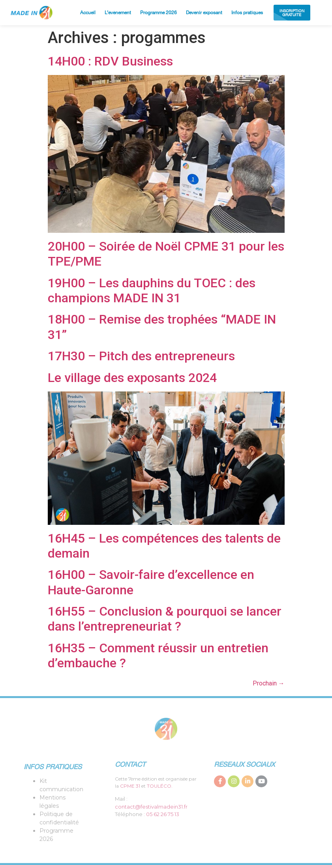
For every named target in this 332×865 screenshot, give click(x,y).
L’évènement (118, 12)
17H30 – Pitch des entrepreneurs (141, 355)
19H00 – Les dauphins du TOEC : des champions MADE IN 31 (151, 290)
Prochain (269, 683)
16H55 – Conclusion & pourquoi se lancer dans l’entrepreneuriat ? (164, 619)
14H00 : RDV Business (110, 61)
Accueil (88, 12)
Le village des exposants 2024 (132, 377)
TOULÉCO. (160, 786)
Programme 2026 (158, 12)
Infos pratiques (247, 12)
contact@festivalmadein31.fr (151, 806)
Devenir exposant (204, 12)
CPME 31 (130, 786)
